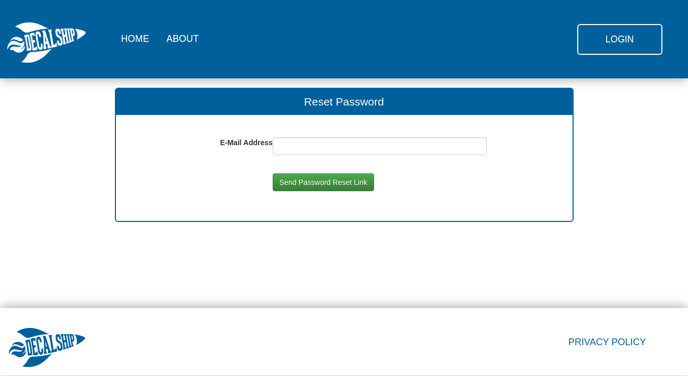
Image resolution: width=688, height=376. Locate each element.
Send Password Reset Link (323, 182)
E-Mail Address (246, 142)
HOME (135, 38)
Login (619, 39)
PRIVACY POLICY (607, 342)
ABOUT (183, 38)
